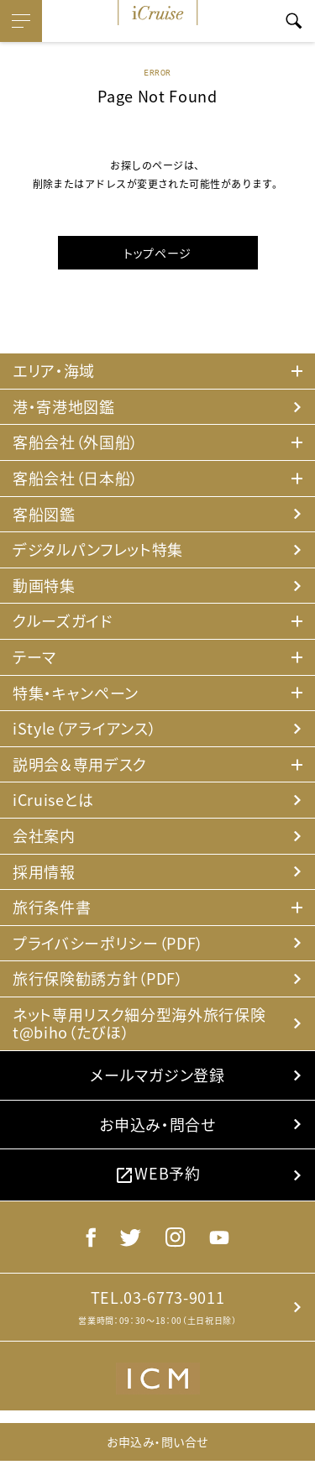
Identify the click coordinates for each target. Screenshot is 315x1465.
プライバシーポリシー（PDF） (108, 943)
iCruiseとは (53, 799)
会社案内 (44, 835)
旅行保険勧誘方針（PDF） (98, 978)
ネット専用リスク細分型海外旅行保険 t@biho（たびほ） (139, 1023)
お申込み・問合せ (157, 1124)
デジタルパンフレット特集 (98, 549)
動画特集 (44, 585)
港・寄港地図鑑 (64, 406)
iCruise (158, 12)
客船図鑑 (44, 514)
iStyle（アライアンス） (84, 728)
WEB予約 (157, 1173)
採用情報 (44, 872)
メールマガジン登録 (157, 1075)
